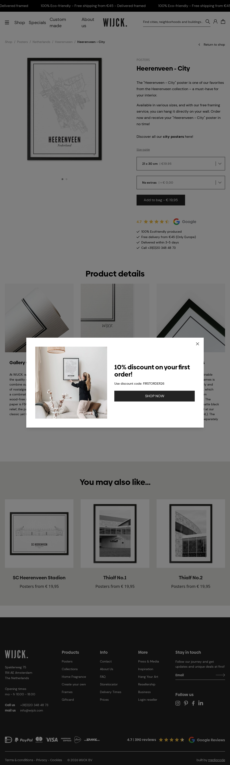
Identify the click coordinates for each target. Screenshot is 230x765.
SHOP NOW (154, 396)
